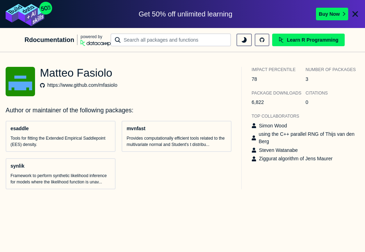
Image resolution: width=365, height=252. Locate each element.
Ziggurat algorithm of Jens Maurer (295, 158)
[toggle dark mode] (244, 40)
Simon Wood (273, 125)
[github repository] (262, 40)
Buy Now (332, 14)
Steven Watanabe (278, 150)
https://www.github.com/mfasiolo (82, 85)
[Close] (355, 14)
